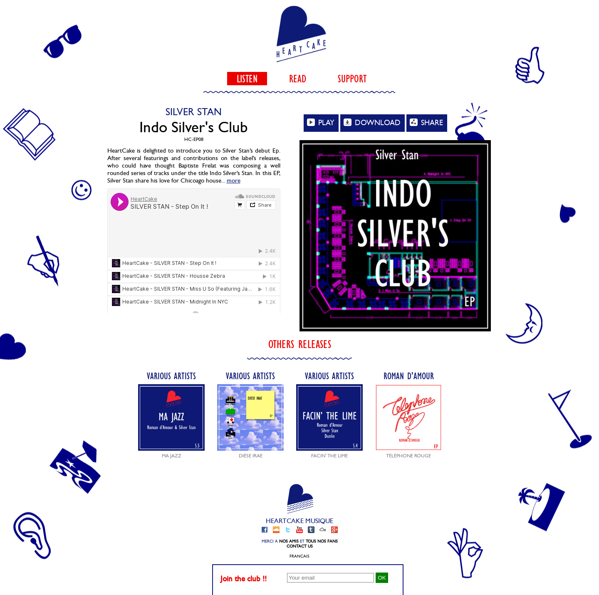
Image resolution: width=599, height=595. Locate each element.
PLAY (320, 122)
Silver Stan (194, 112)
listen (247, 78)
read (297, 78)
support (352, 78)
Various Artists (171, 414)
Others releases (299, 344)
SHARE (426, 122)
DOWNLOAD (372, 122)
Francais (299, 556)
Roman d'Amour (408, 414)
